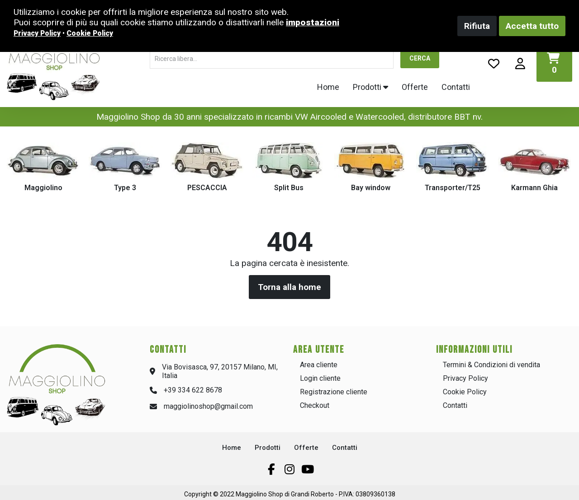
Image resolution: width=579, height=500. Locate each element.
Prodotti (370, 87)
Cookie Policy (465, 392)
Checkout (314, 405)
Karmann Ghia (534, 187)
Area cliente (318, 364)
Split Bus (289, 187)
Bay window (370, 187)
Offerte (415, 87)
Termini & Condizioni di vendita (491, 364)
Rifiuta (477, 26)
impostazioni (312, 22)
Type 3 (125, 187)
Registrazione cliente (333, 392)
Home (328, 87)
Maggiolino (43, 187)
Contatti (455, 87)
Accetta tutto (532, 26)
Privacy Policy (465, 378)
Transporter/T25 (452, 187)
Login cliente (320, 378)
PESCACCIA (207, 187)
